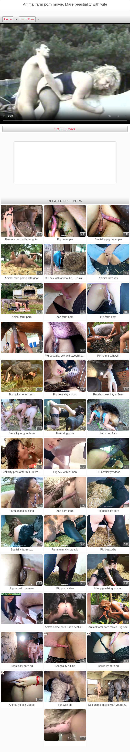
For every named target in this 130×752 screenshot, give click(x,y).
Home (8, 19)
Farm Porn (27, 19)
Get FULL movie (65, 129)
